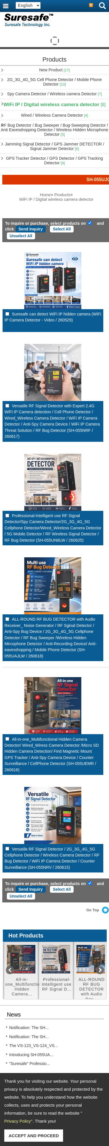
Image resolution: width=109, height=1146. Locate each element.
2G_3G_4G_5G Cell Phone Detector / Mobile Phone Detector (54, 81)
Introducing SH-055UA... (31, 1054)
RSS (91, 5)
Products (62, 195)
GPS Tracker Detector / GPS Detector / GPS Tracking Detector (54, 160)
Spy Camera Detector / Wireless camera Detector (54, 94)
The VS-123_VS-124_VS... (33, 1045)
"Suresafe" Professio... (29, 1063)
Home (45, 195)
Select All (62, 229)
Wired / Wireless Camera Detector (54, 115)
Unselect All (21, 236)
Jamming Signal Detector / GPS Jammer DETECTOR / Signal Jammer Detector (54, 146)
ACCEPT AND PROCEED (34, 1135)
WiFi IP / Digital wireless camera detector (54, 104)
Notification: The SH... (29, 1027)
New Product (54, 70)
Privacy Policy (17, 1121)
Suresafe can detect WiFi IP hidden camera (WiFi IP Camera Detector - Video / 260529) (53, 317)
